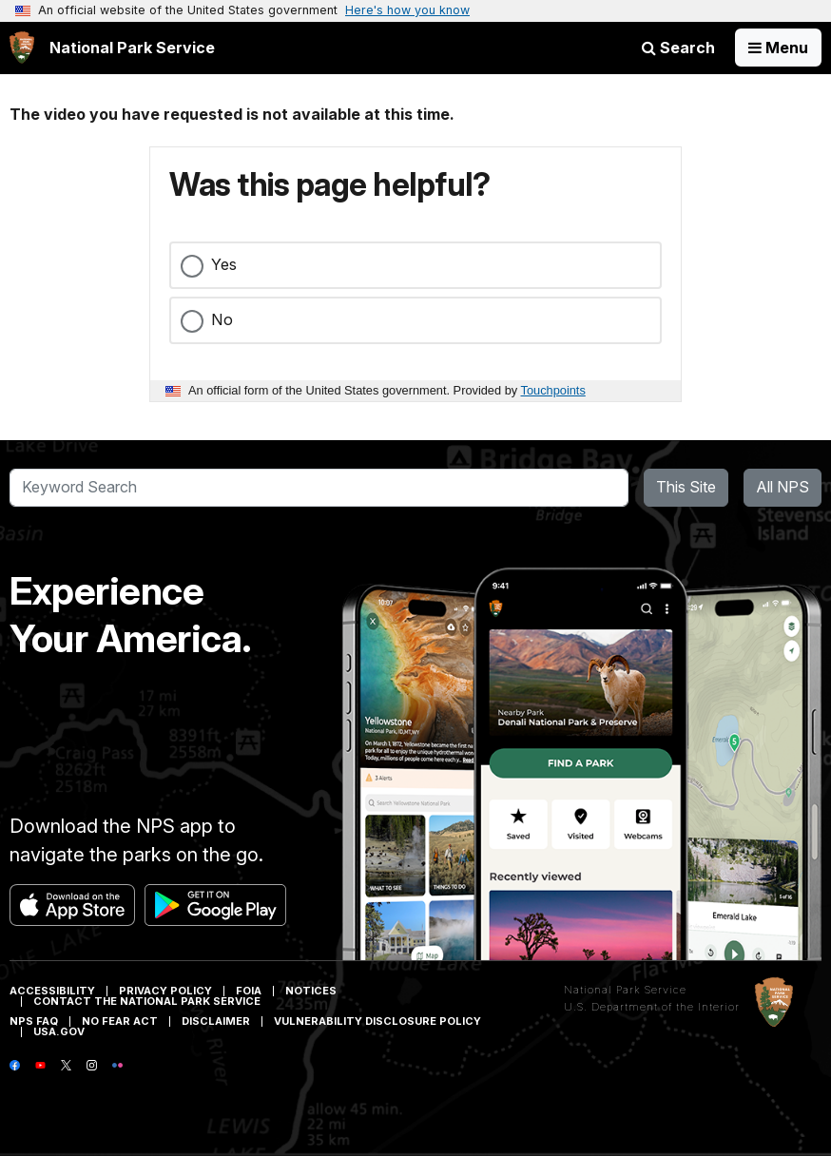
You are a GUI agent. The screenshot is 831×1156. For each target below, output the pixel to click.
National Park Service (625, 989)
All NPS (782, 486)
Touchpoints (553, 390)
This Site (686, 486)
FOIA (248, 990)
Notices (311, 990)
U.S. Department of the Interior (652, 1006)
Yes (224, 264)
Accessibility (52, 990)
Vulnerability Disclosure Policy (377, 1021)
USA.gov (59, 1031)
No (222, 319)
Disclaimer (216, 1021)
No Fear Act (120, 1021)
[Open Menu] (778, 48)
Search (678, 47)
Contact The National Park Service (147, 1001)
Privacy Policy (165, 990)
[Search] (319, 488)
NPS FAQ (34, 1021)
